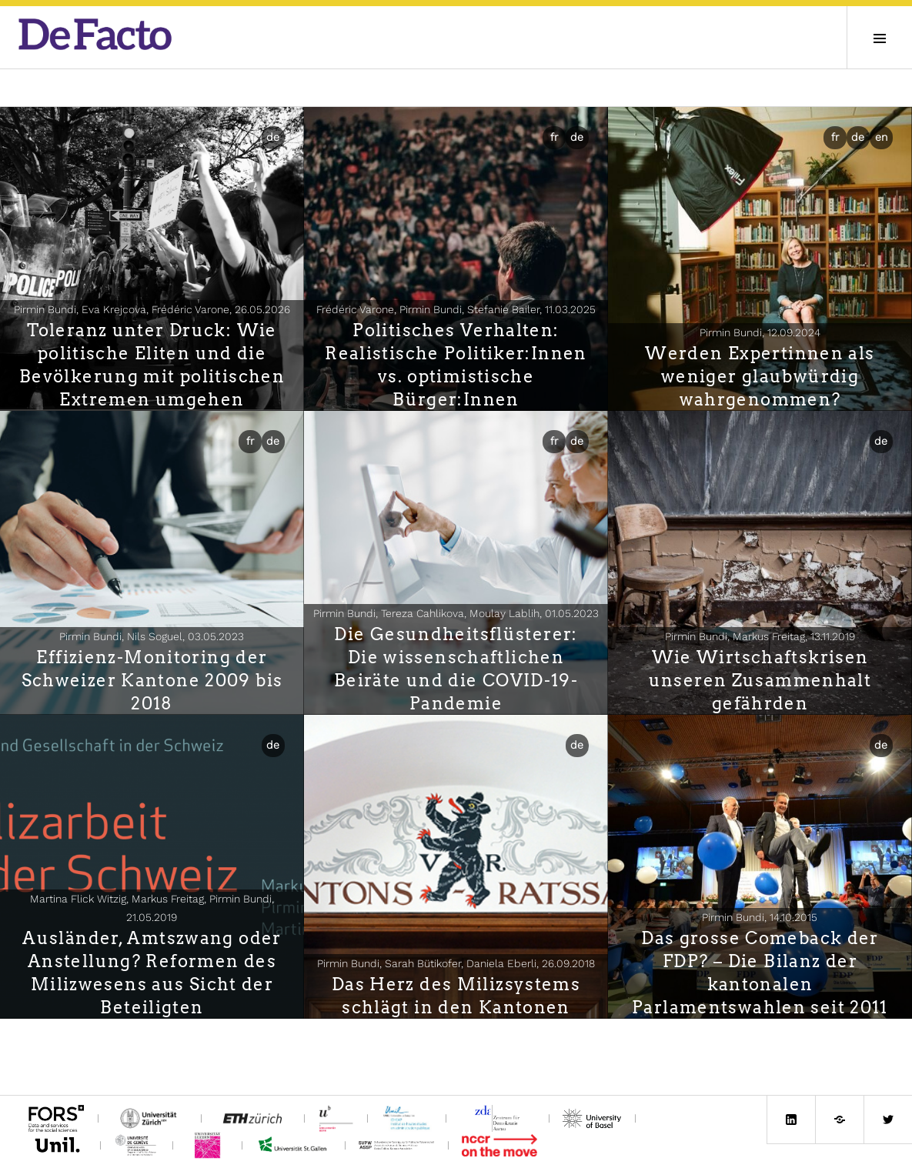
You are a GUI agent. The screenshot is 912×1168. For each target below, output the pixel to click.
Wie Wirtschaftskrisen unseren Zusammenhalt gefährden (760, 680)
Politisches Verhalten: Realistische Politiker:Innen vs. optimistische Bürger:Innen (456, 364)
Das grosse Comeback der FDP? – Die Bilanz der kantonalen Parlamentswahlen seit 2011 (760, 972)
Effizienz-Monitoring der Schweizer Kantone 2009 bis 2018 (152, 680)
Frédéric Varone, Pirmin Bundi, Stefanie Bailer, (456, 309)
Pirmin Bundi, (760, 332)
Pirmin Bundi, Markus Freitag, (760, 636)
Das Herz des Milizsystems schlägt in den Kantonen (456, 995)
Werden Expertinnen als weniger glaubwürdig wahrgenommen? (759, 376)
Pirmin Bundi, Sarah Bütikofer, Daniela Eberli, (456, 963)
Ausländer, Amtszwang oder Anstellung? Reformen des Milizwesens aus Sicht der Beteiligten (151, 972)
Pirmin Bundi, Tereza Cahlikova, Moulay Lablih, (456, 613)
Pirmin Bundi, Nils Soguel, (151, 636)
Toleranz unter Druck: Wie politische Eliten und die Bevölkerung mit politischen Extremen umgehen (152, 364)
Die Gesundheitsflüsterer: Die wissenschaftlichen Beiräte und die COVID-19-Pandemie (456, 668)
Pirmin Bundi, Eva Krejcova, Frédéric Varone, (152, 309)
